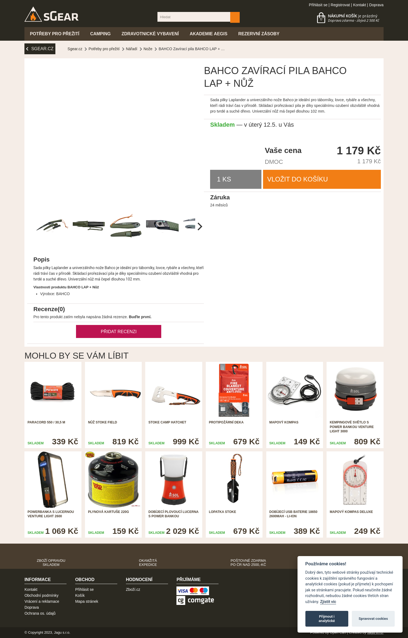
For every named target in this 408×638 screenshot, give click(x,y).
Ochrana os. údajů (39, 613)
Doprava (376, 5)
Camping (100, 33)
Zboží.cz (133, 589)
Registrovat (340, 5)
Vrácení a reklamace (41, 601)
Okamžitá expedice (148, 563)
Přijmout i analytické (327, 618)
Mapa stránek (86, 601)
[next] (199, 226)
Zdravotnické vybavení (150, 33)
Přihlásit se (318, 5)
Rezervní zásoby (259, 33)
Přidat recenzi (119, 331)
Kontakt (359, 5)
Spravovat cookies (373, 619)
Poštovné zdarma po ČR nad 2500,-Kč (248, 563)
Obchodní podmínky (41, 595)
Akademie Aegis (208, 33)
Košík (80, 595)
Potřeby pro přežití (54, 33)
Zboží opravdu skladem (51, 563)
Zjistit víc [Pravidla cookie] (328, 601)
